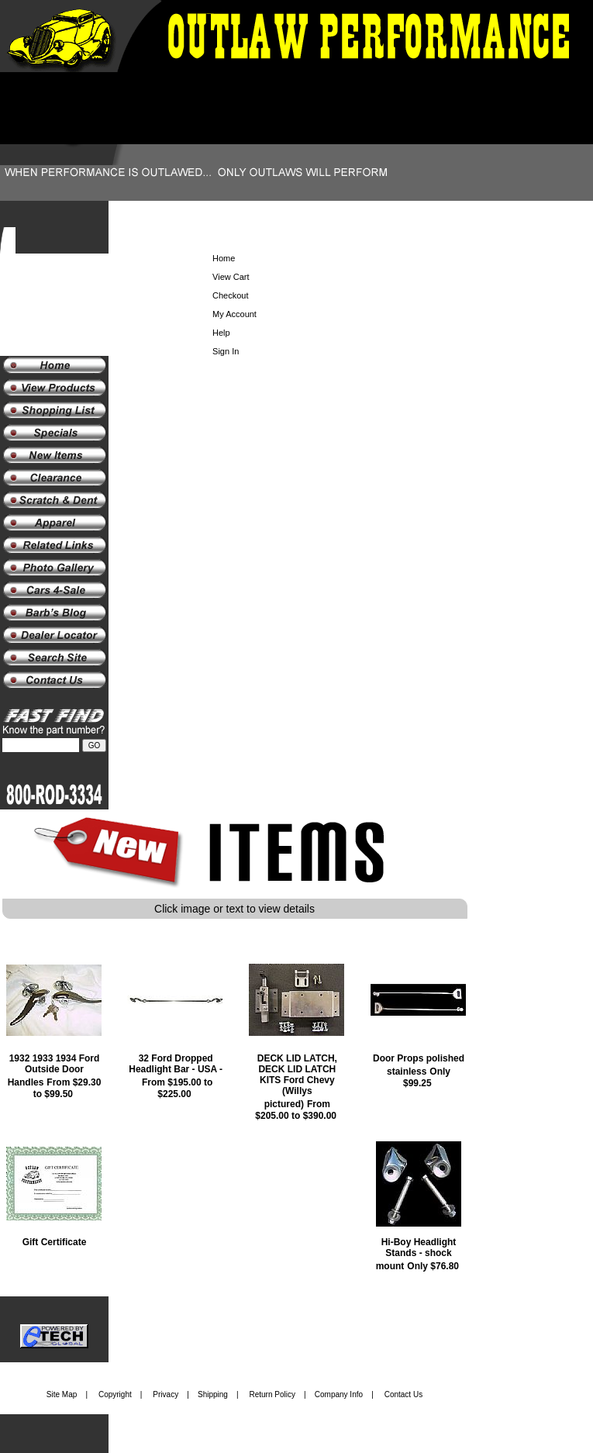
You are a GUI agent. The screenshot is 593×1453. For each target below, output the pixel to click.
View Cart (230, 276)
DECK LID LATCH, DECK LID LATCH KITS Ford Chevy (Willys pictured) (297, 1081)
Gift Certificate (54, 1242)
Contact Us (403, 1394)
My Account (234, 314)
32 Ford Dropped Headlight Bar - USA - (175, 1064)
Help (221, 332)
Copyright (115, 1394)
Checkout (230, 295)
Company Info (339, 1394)
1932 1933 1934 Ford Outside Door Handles (54, 1070)
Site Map (62, 1394)
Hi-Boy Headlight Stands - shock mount (416, 1254)
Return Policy (272, 1394)
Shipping (213, 1394)
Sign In (225, 351)
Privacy (165, 1394)
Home (223, 258)
